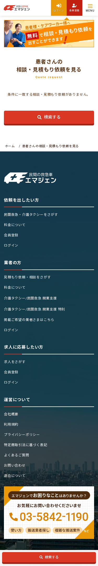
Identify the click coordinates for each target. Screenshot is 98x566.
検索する (49, 117)
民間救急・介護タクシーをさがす (31, 215)
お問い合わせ (15, 465)
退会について (15, 476)
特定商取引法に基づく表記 (25, 445)
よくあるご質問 (16, 455)
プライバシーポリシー (22, 435)
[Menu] (90, 8)
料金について (15, 225)
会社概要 (11, 414)
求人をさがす (15, 362)
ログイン (11, 245)
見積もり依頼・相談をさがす (27, 277)
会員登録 (11, 235)
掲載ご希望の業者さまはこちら (29, 320)
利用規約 (11, 424)
